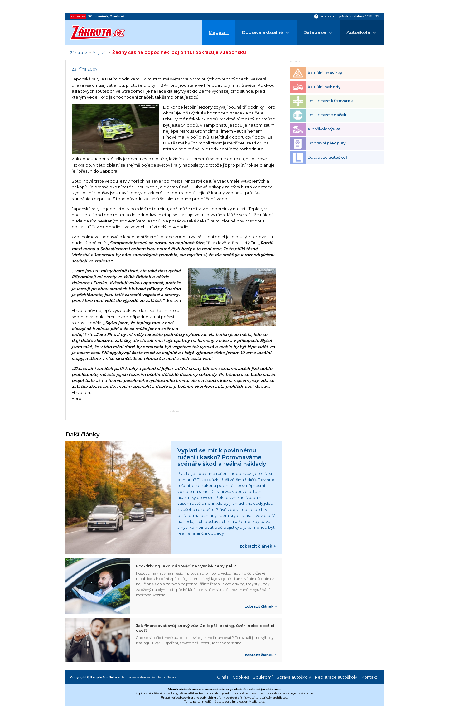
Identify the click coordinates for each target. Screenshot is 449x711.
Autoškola (358, 32)
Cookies (241, 677)
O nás (222, 677)
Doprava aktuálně (262, 32)
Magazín (219, 32)
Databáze (314, 32)
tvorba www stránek (136, 677)
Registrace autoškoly (336, 677)
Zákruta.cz (78, 53)
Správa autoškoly (294, 677)
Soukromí (263, 677)
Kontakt (369, 677)
